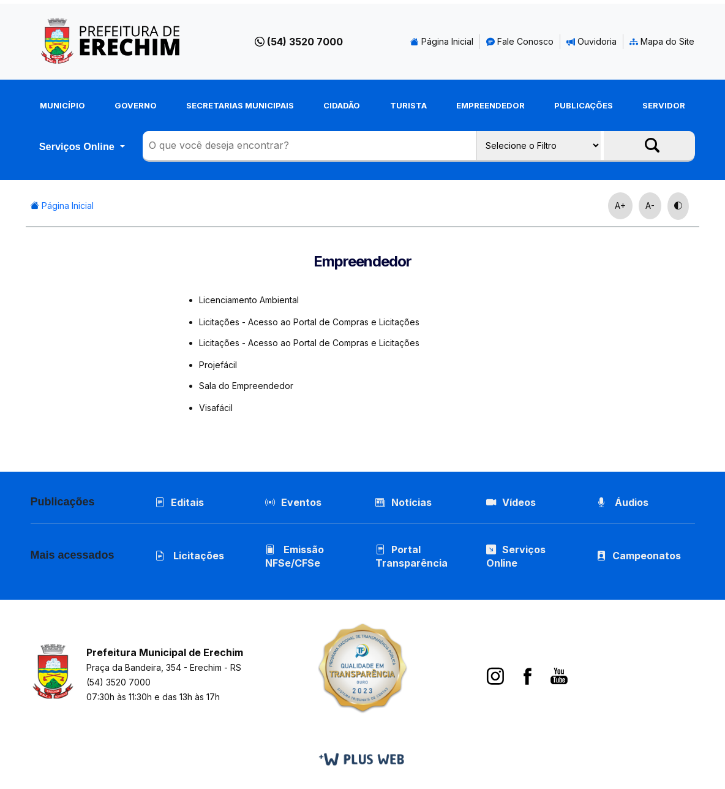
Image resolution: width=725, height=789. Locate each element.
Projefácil (218, 365)
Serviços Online (78, 146)
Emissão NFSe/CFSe (294, 556)
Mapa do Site (661, 41)
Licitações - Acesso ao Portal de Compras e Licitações (309, 322)
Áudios (622, 502)
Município (62, 105)
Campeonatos (646, 555)
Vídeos (511, 502)
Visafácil (216, 407)
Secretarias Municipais (240, 105)
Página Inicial (441, 41)
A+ (620, 205)
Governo (136, 105)
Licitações (189, 555)
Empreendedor (490, 105)
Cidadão (341, 105)
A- (650, 205)
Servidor (663, 105)
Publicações (583, 105)
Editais (179, 502)
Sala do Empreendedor (246, 385)
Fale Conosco (520, 41)
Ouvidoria (591, 41)
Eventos (301, 502)
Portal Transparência (411, 556)
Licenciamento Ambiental (249, 300)
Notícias (403, 502)
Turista (408, 105)
